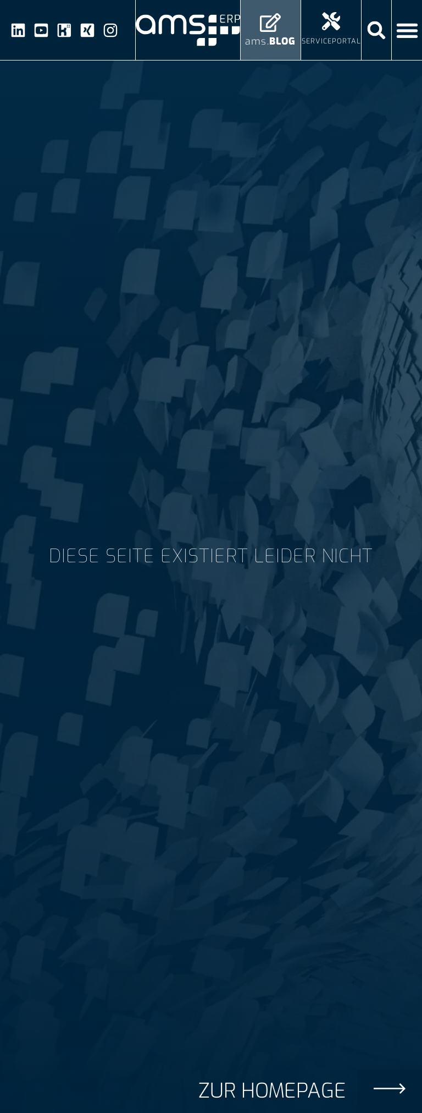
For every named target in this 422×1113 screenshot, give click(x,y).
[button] (377, 30)
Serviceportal (331, 41)
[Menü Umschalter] (407, 30)
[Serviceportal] (331, 21)
